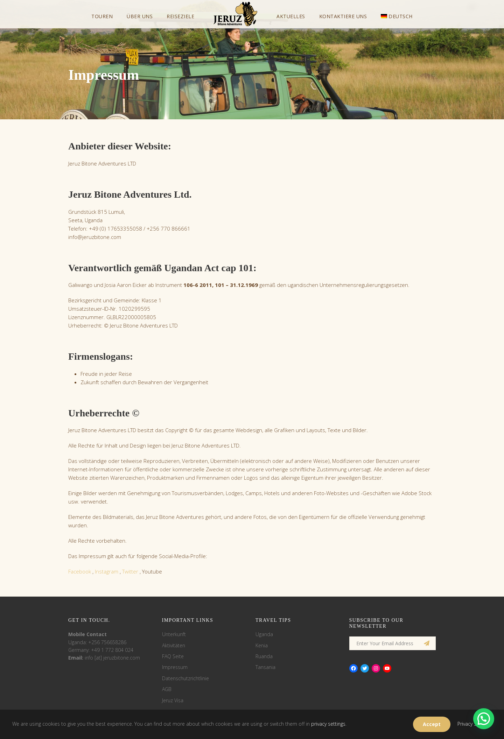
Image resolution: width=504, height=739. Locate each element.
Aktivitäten (173, 645)
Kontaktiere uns (343, 16)
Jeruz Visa (172, 700)
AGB (167, 689)
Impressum (175, 667)
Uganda (264, 634)
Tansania (265, 667)
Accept (432, 724)
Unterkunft (174, 634)
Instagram (106, 571)
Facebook (79, 571)
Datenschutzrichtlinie (185, 678)
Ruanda (264, 656)
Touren (102, 16)
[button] (483, 718)
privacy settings (328, 723)
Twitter (130, 571)
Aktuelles (290, 16)
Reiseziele (180, 16)
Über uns (140, 16)
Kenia (261, 645)
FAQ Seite (173, 656)
